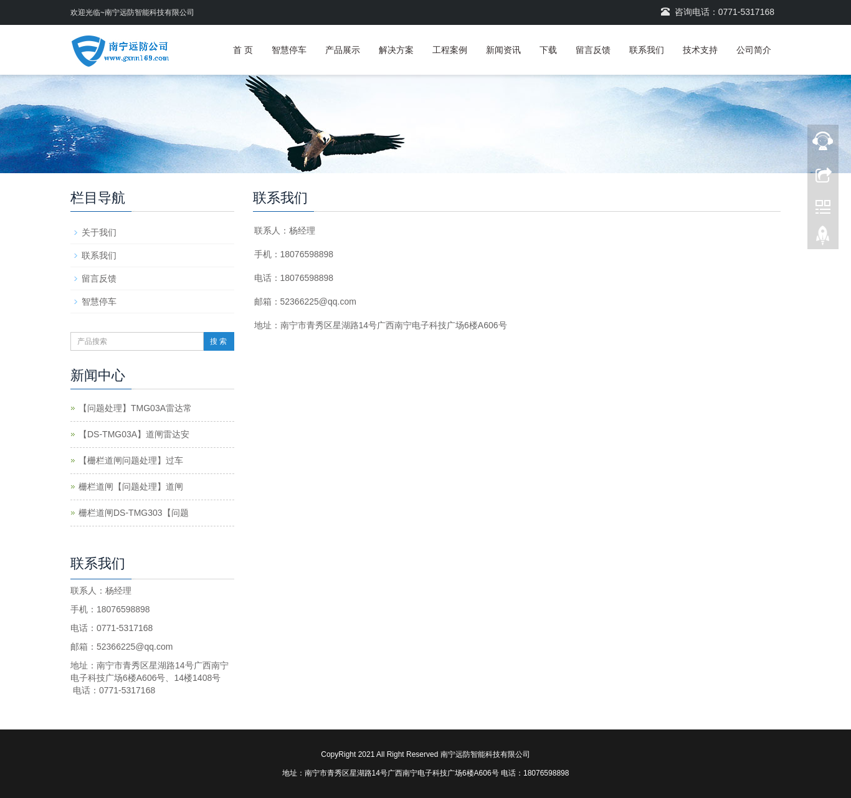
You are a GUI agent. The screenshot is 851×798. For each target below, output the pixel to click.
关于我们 (99, 232)
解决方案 (396, 50)
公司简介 (753, 50)
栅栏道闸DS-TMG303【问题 (133, 513)
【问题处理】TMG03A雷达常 (135, 408)
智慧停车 (289, 50)
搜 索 (218, 341)
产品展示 (342, 50)
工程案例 (449, 50)
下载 (548, 50)
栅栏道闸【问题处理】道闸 (130, 487)
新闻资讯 (503, 50)
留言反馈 (593, 50)
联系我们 (646, 50)
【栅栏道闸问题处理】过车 (130, 460)
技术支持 (700, 50)
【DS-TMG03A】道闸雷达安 (133, 434)
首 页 (243, 50)
